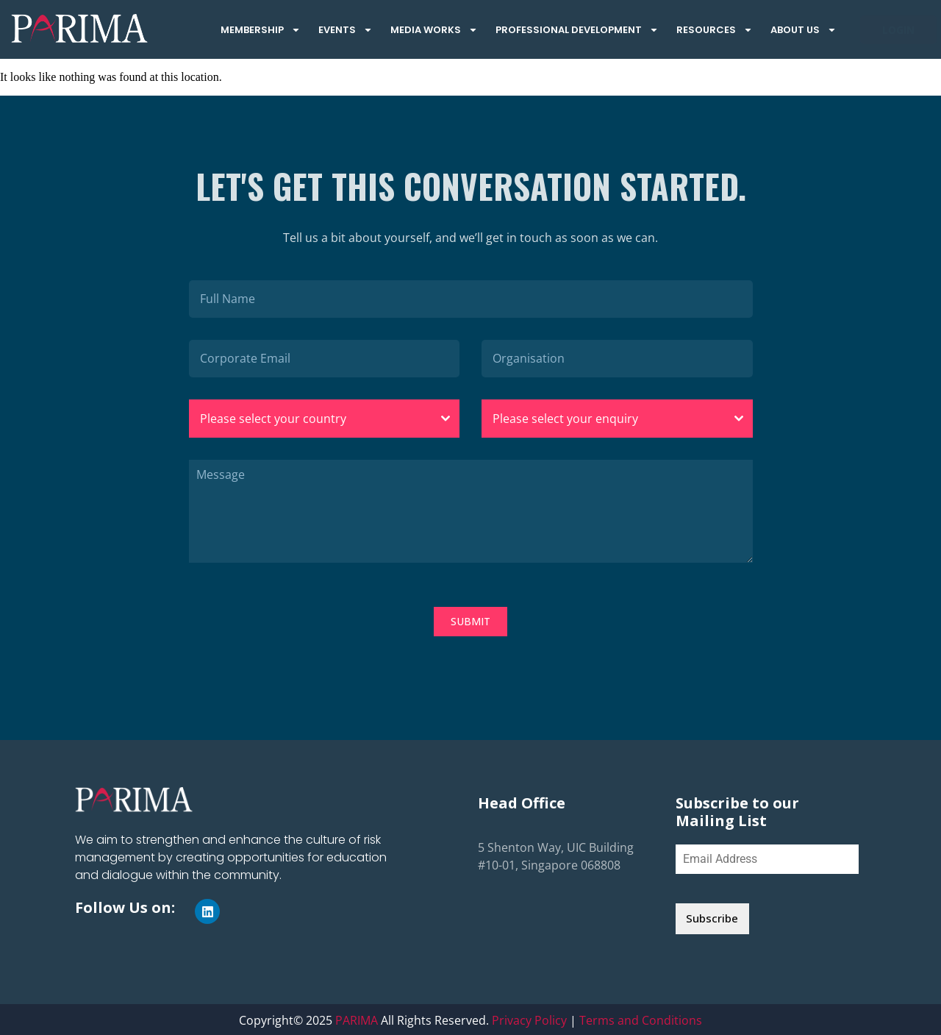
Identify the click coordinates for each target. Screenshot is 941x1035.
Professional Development (577, 30)
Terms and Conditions (640, 1019)
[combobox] (324, 418)
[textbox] (310, 418)
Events (345, 30)
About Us (803, 30)
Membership (261, 30)
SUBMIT (470, 621)
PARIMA (356, 1019)
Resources (714, 30)
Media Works (434, 30)
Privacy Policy (529, 1019)
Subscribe (712, 918)
